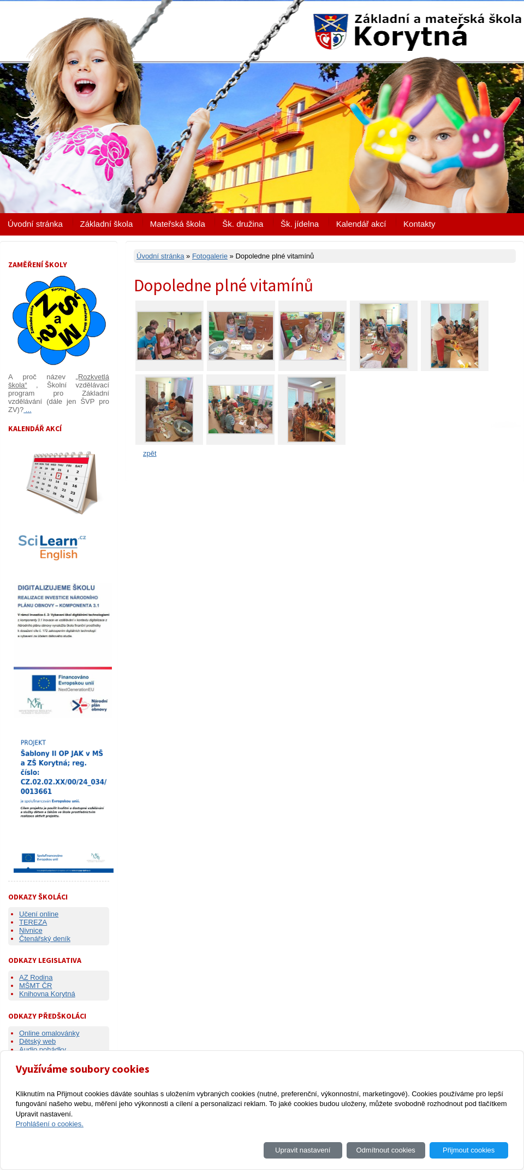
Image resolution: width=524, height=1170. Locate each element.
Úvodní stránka (35, 223)
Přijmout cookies (469, 1150)
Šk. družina (242, 223)
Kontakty (419, 223)
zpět (150, 453)
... (27, 409)
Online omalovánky (49, 1033)
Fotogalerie (210, 256)
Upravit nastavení (302, 1150)
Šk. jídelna (300, 223)
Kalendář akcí (361, 223)
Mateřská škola (177, 223)
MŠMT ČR (35, 985)
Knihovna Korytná (47, 994)
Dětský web (37, 1041)
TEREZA (33, 922)
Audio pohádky (42, 1049)
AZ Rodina (35, 977)
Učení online (38, 914)
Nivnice (31, 930)
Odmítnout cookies (385, 1150)
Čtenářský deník (44, 938)
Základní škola (106, 223)
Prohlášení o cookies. (50, 1124)
